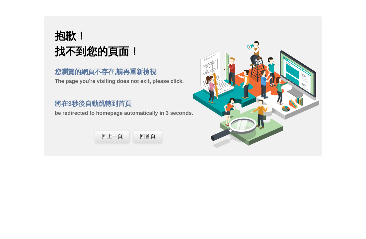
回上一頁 (112, 136)
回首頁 (148, 136)
